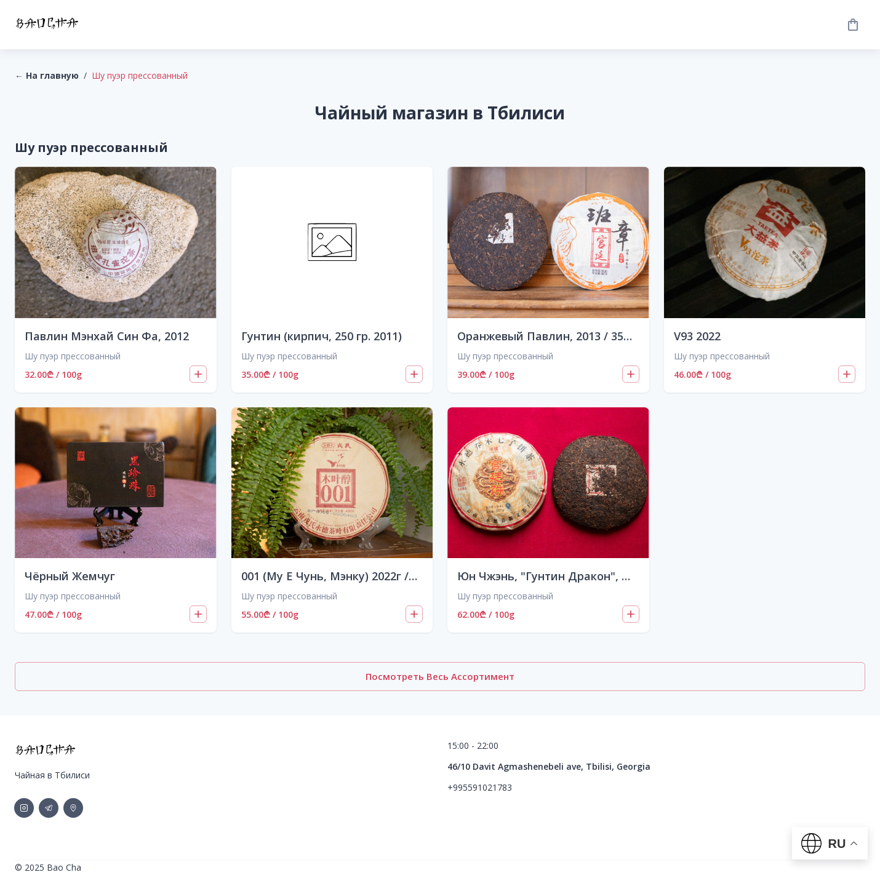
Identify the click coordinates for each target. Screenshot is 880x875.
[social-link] (24, 808)
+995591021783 (479, 787)
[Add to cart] (198, 374)
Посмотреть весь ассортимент (440, 676)
